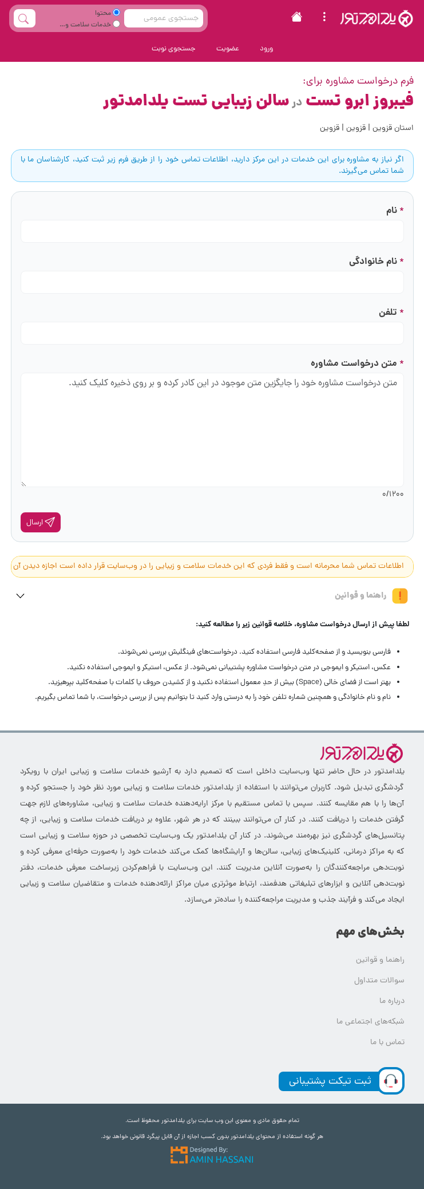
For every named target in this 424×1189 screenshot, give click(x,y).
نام (395, 211)
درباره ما (392, 1002)
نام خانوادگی (376, 262)
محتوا (107, 14)
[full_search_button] (24, 18)
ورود (266, 49)
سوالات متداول (379, 981)
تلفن (391, 313)
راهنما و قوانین (372, 596)
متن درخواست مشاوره (357, 364)
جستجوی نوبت (174, 49)
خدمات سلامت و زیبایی (92, 26)
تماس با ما (387, 1043)
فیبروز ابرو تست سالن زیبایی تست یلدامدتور (258, 102)
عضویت (227, 49)
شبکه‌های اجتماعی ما (370, 1022)
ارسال (40, 522)
